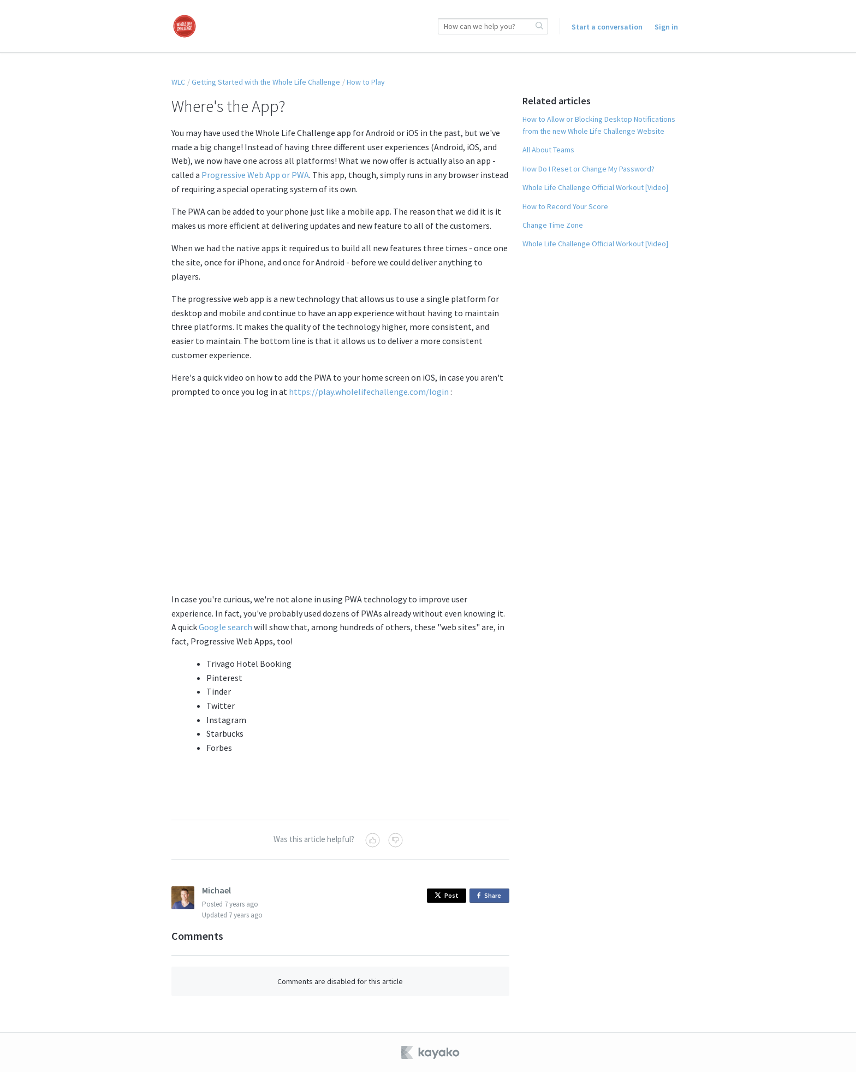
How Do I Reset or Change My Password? (588, 169)
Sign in (666, 27)
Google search (225, 626)
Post (447, 895)
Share (491, 896)
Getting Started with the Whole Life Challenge (266, 82)
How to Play (366, 82)
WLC (178, 82)
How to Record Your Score (565, 206)
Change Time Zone (552, 225)
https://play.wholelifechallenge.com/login (369, 391)
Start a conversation (607, 27)
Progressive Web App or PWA (255, 174)
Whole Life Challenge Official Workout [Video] (595, 187)
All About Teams (548, 150)
